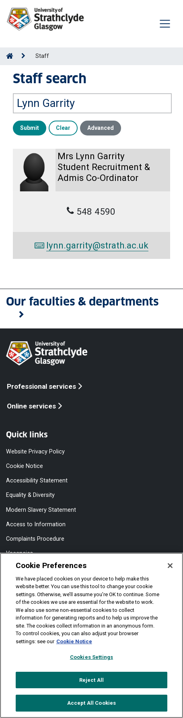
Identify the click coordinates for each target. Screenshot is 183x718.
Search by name (35, 87)
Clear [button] (63, 128)
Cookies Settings (91, 657)
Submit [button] (29, 128)
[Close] (170, 565)
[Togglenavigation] (165, 24)
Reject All (91, 680)
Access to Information (36, 523)
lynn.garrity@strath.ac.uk (91, 245)
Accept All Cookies (91, 703)
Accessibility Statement (37, 479)
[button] (91, 308)
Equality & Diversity (30, 493)
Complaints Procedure (35, 537)
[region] (91, 635)
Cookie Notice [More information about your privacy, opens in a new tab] (74, 641)
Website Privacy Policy (35, 450)
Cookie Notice (24, 465)
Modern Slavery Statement (41, 508)
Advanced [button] (100, 128)
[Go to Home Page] (9, 56)
